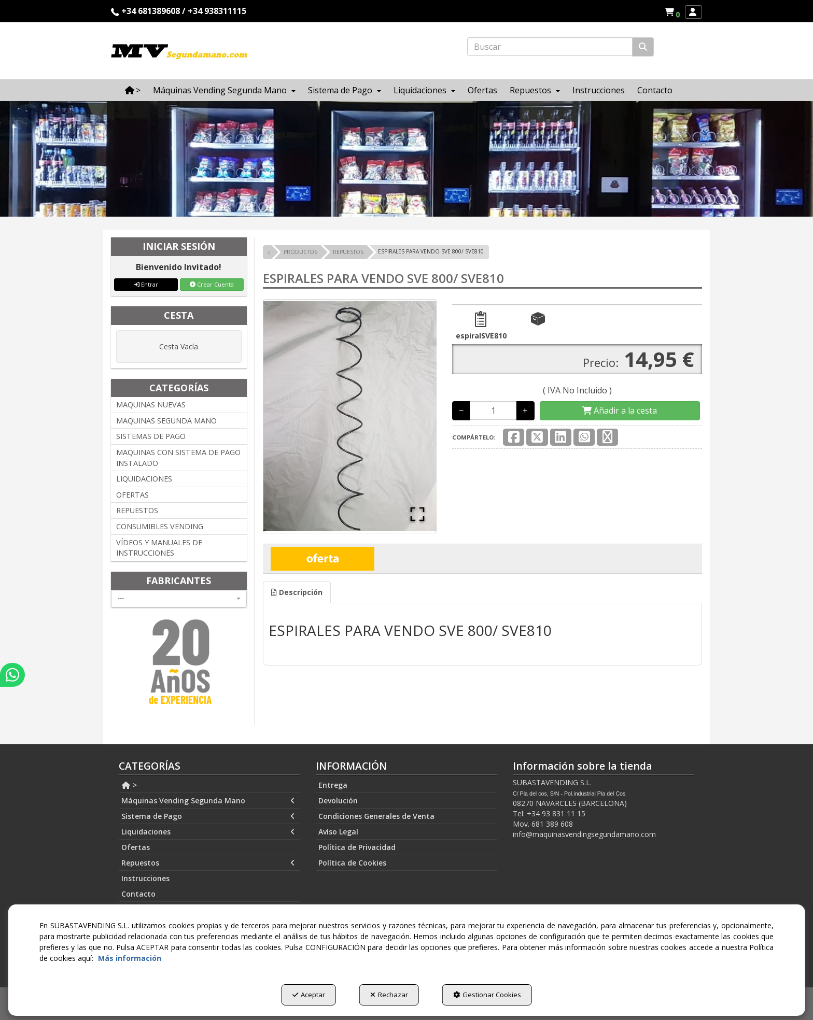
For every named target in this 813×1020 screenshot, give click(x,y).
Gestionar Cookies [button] (487, 994)
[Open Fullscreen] (417, 514)
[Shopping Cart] (619, 410)
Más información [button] (129, 958)
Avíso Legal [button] (338, 832)
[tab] (297, 592)
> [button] (129, 785)
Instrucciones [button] (145, 878)
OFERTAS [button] (132, 495)
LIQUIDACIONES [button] (144, 479)
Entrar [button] (146, 284)
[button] (674, 12)
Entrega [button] (332, 785)
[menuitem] (672, 12)
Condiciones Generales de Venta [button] (376, 816)
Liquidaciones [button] (208, 832)
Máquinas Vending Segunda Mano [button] (208, 801)
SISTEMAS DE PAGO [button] (151, 436)
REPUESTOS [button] (137, 510)
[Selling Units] (493, 410)
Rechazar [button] (389, 994)
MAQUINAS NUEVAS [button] (151, 404)
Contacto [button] (138, 894)
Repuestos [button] (208, 863)
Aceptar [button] (308, 994)
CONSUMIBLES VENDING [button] (159, 526)
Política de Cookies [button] (352, 863)
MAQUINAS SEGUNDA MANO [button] (166, 421)
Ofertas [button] (135, 847)
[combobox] (179, 598)
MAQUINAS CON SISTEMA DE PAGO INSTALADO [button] (178, 457)
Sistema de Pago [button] (208, 816)
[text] (550, 46)
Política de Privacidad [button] (357, 847)
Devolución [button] (338, 800)
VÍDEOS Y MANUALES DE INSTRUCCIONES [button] (159, 547)
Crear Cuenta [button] (212, 284)
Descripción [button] (297, 592)
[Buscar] (643, 46)
